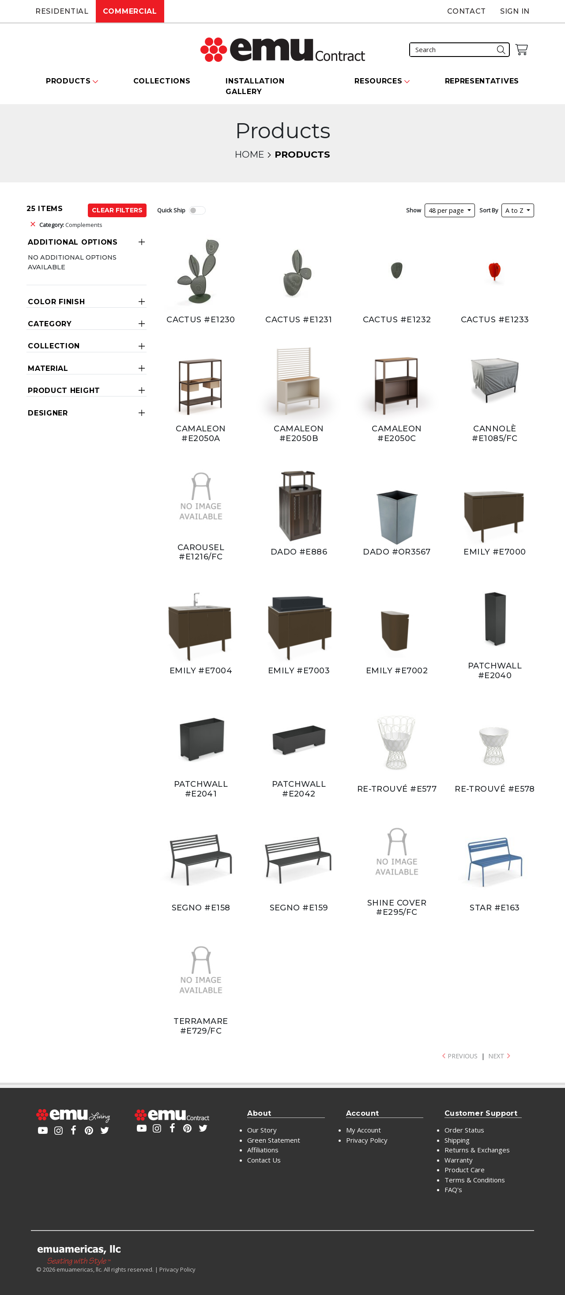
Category (50, 324)
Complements (70, 225)
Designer (48, 413)
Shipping (457, 1140)
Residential (62, 11)
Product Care (464, 1169)
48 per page (447, 210)
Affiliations (263, 1149)
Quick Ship (171, 210)
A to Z (515, 210)
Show (413, 210)
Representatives (482, 81)
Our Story (262, 1129)
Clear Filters (117, 210)
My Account (363, 1129)
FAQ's (453, 1189)
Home (249, 154)
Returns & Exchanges (477, 1149)
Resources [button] (378, 81)
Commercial (130, 11)
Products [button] (68, 81)
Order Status (464, 1129)
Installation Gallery (255, 86)
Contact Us (264, 1159)
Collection (54, 346)
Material (48, 368)
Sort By (488, 210)
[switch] (197, 210)
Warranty (458, 1159)
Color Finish (56, 302)
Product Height (64, 390)
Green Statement (273, 1140)
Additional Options (73, 242)
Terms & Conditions (474, 1179)
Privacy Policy (367, 1140)
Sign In (515, 11)
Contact (466, 11)
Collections (162, 81)
